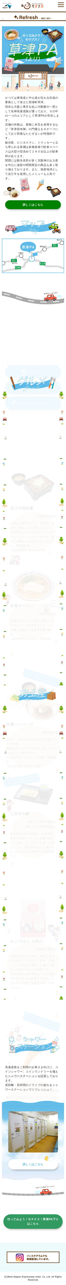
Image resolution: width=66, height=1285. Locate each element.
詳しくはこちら (33, 1164)
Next (60, 1132)
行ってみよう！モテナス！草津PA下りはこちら (33, 1221)
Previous (5, 1132)
